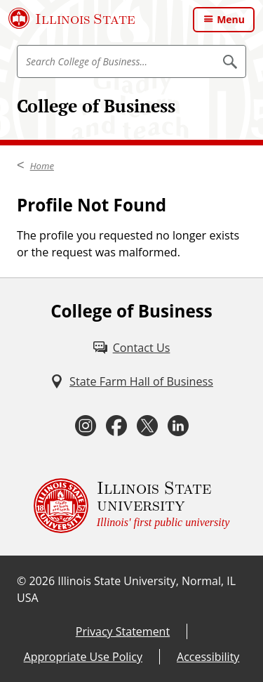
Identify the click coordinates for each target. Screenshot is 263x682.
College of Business (96, 105)
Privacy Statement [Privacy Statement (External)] (123, 631)
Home (42, 165)
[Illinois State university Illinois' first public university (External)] (132, 505)
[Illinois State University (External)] (71, 18)
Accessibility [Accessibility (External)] (208, 656)
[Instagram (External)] (85, 426)
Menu (231, 19)
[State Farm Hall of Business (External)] (131, 381)
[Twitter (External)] (147, 426)
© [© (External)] (21, 581)
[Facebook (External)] (116, 426)
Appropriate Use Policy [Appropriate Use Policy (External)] (83, 656)
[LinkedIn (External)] (178, 426)
